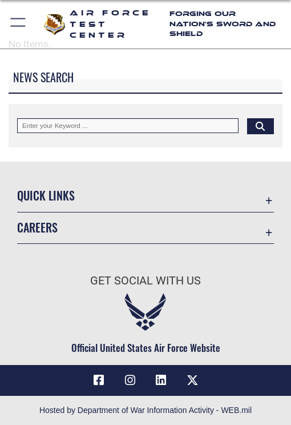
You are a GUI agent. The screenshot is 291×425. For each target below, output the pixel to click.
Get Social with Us (145, 280)
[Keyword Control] (128, 125)
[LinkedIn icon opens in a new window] (160, 380)
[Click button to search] (260, 125)
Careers (37, 227)
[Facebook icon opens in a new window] (98, 380)
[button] (18, 24)
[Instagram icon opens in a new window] (130, 380)
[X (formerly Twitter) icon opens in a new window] (192, 380)
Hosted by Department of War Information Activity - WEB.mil (145, 410)
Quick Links (46, 195)
